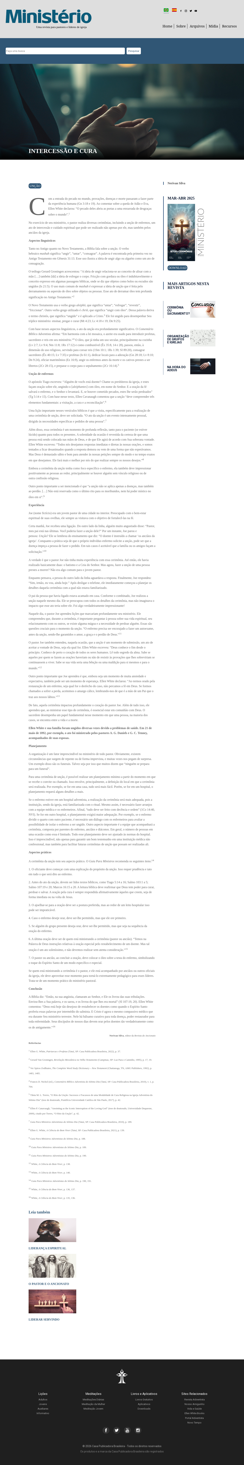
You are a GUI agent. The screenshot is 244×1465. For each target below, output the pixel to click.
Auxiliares (43, 1408)
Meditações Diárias (93, 1399)
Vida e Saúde (194, 1408)
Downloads (144, 1408)
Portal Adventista (194, 1418)
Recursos (229, 26)
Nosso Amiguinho (195, 1404)
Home (167, 26)
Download (177, 267)
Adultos (43, 1399)
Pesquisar (133, 51)
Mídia (213, 26)
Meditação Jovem (93, 1408)
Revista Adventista (194, 1399)
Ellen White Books (194, 1413)
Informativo (43, 1413)
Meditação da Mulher (93, 1404)
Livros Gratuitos (144, 1399)
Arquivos (197, 26)
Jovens (43, 1404)
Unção (35, 186)
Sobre (181, 26)
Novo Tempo (194, 1422)
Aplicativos (144, 1404)
